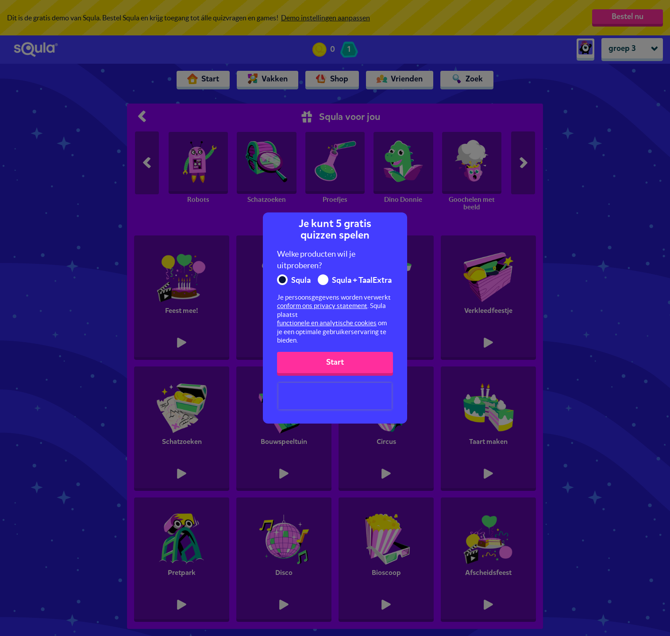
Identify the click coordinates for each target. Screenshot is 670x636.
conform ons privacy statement (322, 305)
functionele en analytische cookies (327, 323)
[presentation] (335, 396)
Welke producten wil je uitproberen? (316, 259)
